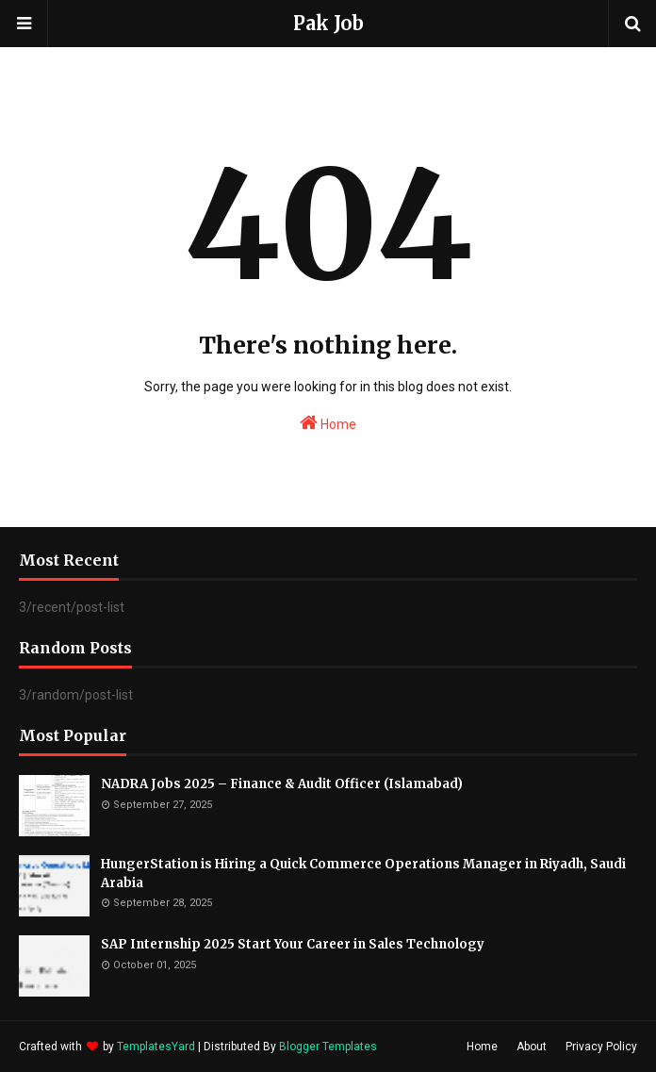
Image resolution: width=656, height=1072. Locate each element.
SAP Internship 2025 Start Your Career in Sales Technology (292, 944)
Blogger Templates (328, 1046)
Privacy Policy (601, 1046)
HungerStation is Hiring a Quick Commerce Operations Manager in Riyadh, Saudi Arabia (363, 873)
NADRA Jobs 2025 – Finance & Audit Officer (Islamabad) (282, 784)
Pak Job (328, 23)
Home (328, 422)
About (532, 1046)
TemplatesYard (156, 1046)
